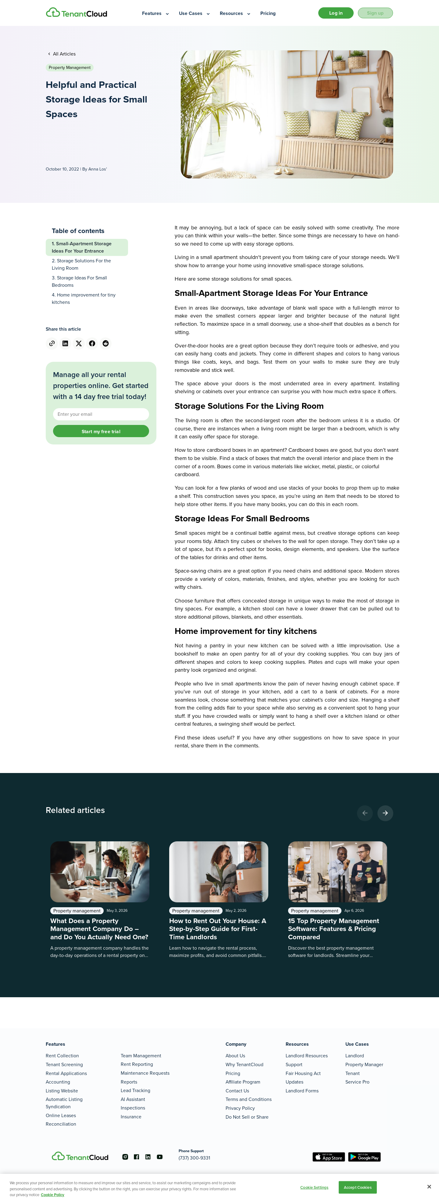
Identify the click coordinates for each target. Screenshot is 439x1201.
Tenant (352, 1073)
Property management (70, 68)
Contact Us (237, 1090)
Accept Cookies (358, 1187)
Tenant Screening (64, 1064)
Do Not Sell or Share (247, 1116)
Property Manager (364, 1064)
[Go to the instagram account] (125, 1156)
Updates (294, 1081)
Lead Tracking (135, 1090)
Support (294, 1064)
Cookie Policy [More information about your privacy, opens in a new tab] (52, 1195)
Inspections (133, 1107)
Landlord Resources (307, 1055)
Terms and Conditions (249, 1099)
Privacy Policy (240, 1108)
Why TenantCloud (244, 1064)
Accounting (58, 1081)
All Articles (64, 54)
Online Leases (61, 1115)
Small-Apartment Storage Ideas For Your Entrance (82, 248)
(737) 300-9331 (197, 1157)
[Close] (429, 1186)
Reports (129, 1081)
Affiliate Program (243, 1081)
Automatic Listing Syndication (64, 1103)
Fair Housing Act (303, 1073)
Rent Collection (62, 1055)
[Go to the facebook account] (137, 1156)
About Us (235, 1055)
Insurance (131, 1116)
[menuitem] (155, 13)
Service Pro (357, 1081)
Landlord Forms (302, 1090)
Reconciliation (61, 1123)
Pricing (233, 1073)
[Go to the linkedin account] (149, 1156)
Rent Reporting (137, 1064)
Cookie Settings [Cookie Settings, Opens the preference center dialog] (314, 1187)
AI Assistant (133, 1099)
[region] (219, 1187)
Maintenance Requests (145, 1073)
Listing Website (62, 1090)
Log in (333, 13)
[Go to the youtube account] (161, 1156)
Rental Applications (66, 1073)
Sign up (374, 13)
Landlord (354, 1055)
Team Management (141, 1055)
